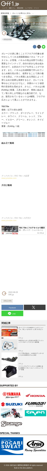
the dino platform (26, 468)
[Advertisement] (16, 249)
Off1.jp (10, 34)
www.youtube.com (9, 178)
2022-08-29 (12, 32)
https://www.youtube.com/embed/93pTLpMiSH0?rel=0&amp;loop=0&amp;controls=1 (23, 161)
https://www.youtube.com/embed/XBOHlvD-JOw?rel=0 (23, 203)
